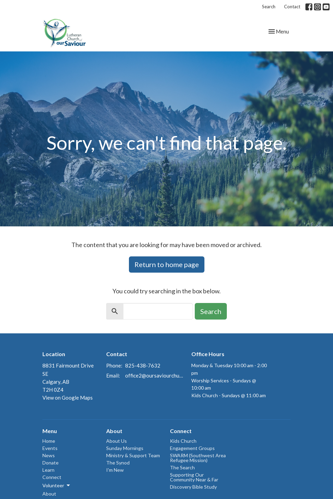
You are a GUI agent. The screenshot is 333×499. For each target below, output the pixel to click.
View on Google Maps (67, 397)
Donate (50, 463)
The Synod (118, 463)
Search (268, 6)
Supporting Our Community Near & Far (194, 477)
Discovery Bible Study (193, 487)
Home (48, 441)
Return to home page (166, 264)
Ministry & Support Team (133, 455)
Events (50, 448)
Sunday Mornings (124, 448)
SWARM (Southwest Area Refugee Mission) (198, 457)
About (49, 494)
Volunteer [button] (56, 485)
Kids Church (183, 441)
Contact (292, 6)
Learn (48, 470)
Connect (51, 477)
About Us (116, 441)
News (48, 455)
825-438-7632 (142, 365)
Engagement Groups (192, 448)
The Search (182, 467)
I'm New (115, 470)
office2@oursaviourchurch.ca (154, 375)
